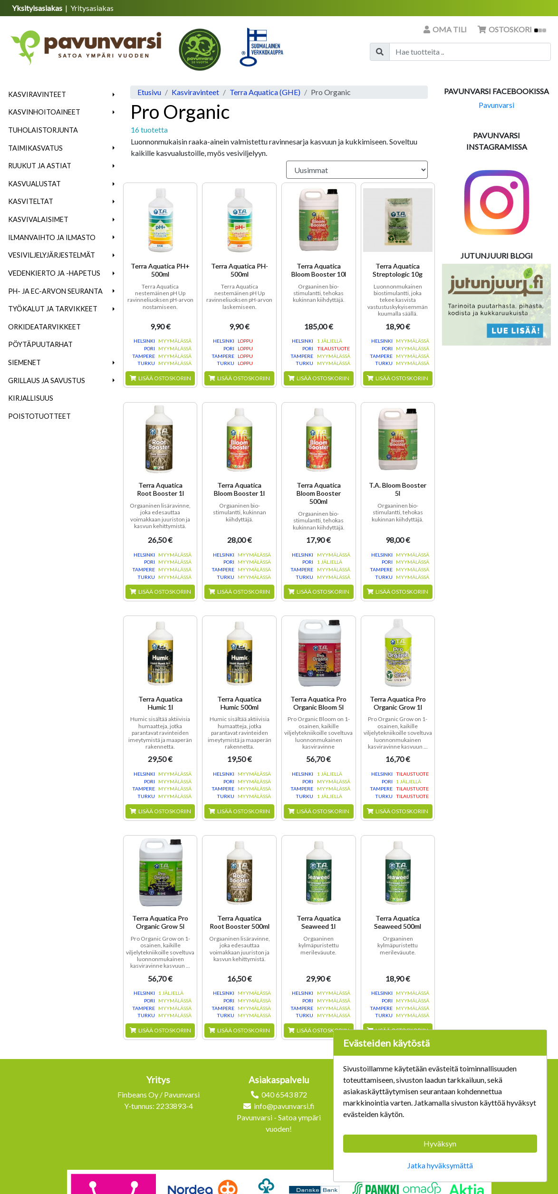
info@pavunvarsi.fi (284, 1105)
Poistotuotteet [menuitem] (39, 416)
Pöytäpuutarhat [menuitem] (40, 344)
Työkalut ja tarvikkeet (52, 309)
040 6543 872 (284, 1094)
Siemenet (24, 362)
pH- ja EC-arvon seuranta (55, 291)
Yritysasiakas (92, 7)
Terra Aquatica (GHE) (265, 91)
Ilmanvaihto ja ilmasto (52, 237)
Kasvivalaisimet (38, 219)
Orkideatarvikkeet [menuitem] (44, 327)
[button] (114, 95)
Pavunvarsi (496, 104)
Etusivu (149, 91)
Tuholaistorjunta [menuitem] (43, 130)
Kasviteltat (30, 201)
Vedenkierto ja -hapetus (54, 273)
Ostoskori (512, 29)
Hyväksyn (439, 1143)
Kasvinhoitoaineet (44, 112)
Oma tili (445, 29)
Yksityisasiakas (38, 7)
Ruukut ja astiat (39, 166)
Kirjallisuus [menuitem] (30, 398)
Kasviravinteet (37, 94)
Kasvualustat (34, 184)
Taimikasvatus (35, 148)
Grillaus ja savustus (46, 380)
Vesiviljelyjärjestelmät (51, 255)
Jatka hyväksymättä (440, 1165)
